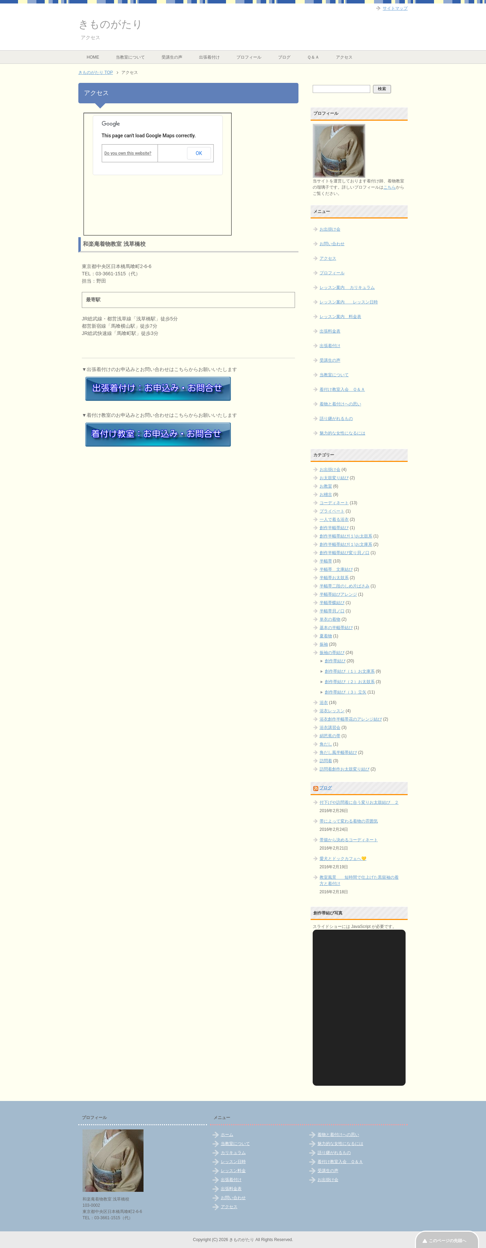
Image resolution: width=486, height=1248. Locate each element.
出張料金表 (330, 331)
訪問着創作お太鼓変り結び (345, 769)
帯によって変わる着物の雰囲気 (349, 821)
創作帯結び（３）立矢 (345, 692)
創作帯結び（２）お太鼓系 (350, 681)
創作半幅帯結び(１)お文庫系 (346, 544)
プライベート (332, 511)
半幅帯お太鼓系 (334, 577)
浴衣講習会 (330, 727)
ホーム (227, 1134)
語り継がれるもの (336, 418)
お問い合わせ (332, 243)
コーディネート (334, 502)
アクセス (344, 57)
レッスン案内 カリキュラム (347, 287)
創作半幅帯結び (334, 527)
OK (199, 153)
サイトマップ (395, 8)
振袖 (324, 644)
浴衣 (324, 702)
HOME (93, 57)
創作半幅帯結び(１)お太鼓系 (346, 536)
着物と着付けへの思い (340, 404)
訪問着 (326, 760)
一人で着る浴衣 (334, 519)
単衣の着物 (330, 619)
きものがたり (110, 24)
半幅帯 (326, 561)
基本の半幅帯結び (336, 627)
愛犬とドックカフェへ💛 (343, 858)
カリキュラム (233, 1152)
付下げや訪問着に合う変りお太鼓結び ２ (359, 802)
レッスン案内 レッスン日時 (349, 302)
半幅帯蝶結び (332, 602)
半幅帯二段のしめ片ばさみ (345, 586)
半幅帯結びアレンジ (338, 594)
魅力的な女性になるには (342, 433)
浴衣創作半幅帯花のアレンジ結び (351, 719)
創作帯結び (335, 661)
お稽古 (326, 494)
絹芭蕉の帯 (330, 735)
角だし (326, 744)
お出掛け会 (330, 229)
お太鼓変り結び (334, 477)
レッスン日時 (233, 1161)
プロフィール (248, 57)
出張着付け (209, 57)
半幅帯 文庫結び (336, 569)
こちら (389, 187)
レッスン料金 (233, 1170)
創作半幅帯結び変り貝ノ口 (345, 552)
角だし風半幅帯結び (338, 752)
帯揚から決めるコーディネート (349, 839)
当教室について (130, 57)
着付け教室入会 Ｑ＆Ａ (342, 389)
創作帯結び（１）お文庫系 (350, 671)
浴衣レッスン (332, 710)
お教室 (326, 486)
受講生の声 (172, 57)
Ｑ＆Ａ (313, 57)
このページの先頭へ (447, 1240)
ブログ (284, 57)
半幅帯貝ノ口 (332, 611)
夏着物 (326, 636)
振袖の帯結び (332, 652)
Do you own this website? (127, 153)
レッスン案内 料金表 (340, 316)
